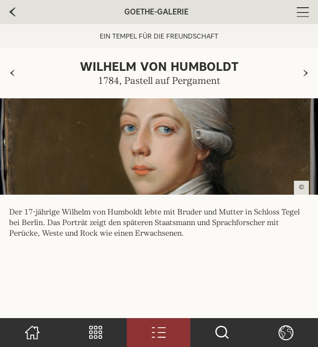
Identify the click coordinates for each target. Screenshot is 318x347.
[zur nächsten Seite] (306, 73)
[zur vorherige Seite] (12, 12)
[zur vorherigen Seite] (12, 73)
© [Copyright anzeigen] (302, 187)
